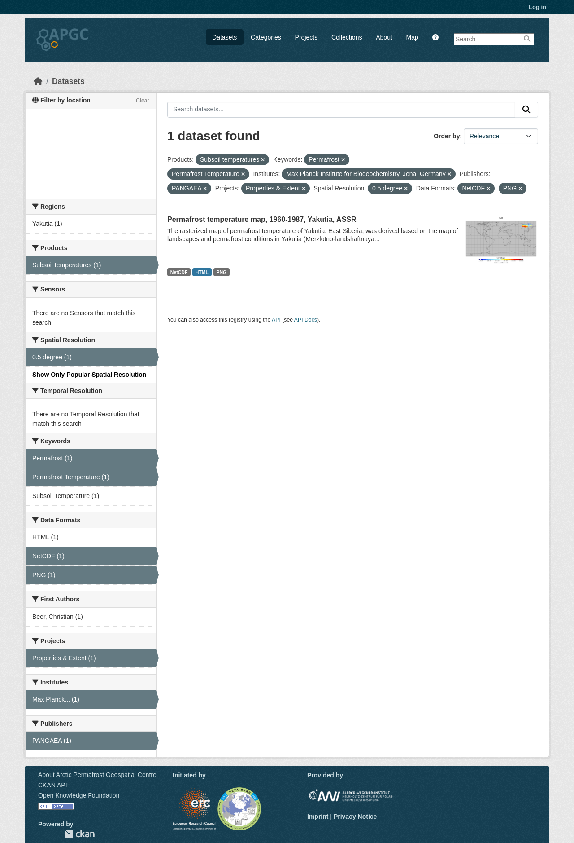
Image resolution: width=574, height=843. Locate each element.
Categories (266, 37)
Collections (346, 37)
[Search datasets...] (341, 110)
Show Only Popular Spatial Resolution (89, 374)
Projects (306, 37)
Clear (142, 100)
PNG (222, 272)
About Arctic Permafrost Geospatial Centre (97, 774)
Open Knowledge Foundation (78, 795)
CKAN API (52, 785)
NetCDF (179, 272)
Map (412, 37)
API (276, 320)
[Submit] (526, 110)
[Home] (38, 81)
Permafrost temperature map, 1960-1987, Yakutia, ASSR (262, 219)
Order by (447, 136)
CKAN (79, 834)
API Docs (305, 320)
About (384, 37)
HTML (202, 272)
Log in (537, 7)
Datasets (224, 37)
